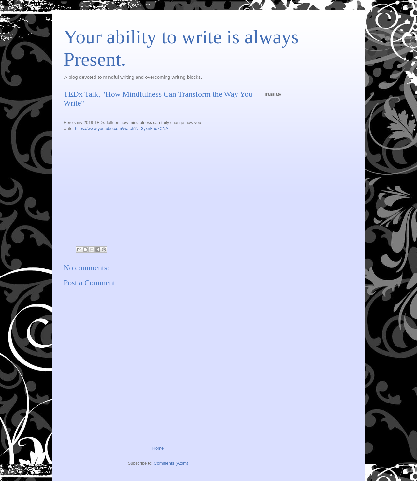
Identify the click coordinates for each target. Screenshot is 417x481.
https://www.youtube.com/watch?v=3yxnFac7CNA (121, 128)
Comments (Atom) (171, 463)
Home (158, 448)
